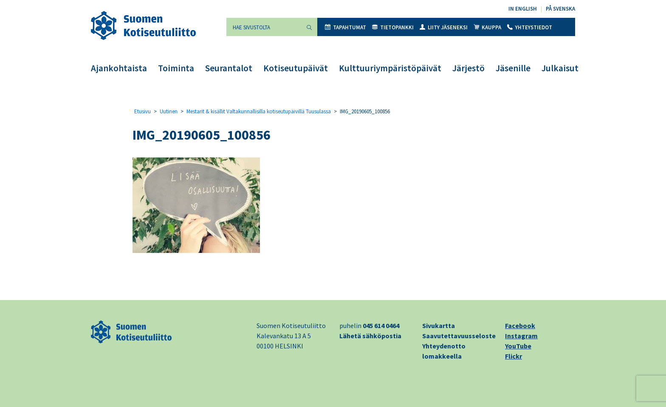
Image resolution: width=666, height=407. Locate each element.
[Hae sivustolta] (263, 27)
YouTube (518, 346)
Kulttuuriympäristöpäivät (390, 68)
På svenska (560, 8)
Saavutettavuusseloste (459, 335)
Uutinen (169, 111)
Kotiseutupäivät (295, 68)
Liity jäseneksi (444, 27)
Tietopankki (393, 27)
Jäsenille (513, 68)
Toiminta (176, 68)
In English (522, 8)
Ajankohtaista (119, 68)
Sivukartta (438, 325)
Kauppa (487, 27)
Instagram (521, 335)
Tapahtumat (345, 27)
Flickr (513, 356)
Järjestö (468, 68)
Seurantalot (228, 68)
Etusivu (142, 111)
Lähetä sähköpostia (370, 335)
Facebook (520, 325)
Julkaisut (560, 68)
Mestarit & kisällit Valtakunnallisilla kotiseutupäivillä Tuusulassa (258, 111)
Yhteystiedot (529, 27)
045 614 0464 (381, 325)
